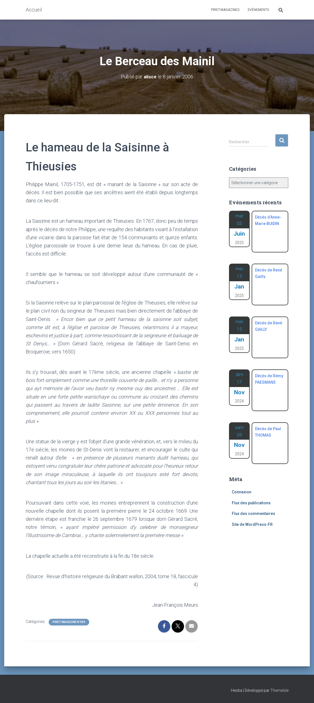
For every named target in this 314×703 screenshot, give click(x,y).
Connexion (241, 492)
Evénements (258, 10)
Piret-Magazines (225, 10)
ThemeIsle (279, 690)
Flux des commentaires (253, 513)
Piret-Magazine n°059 (69, 622)
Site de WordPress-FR (252, 524)
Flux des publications (251, 503)
